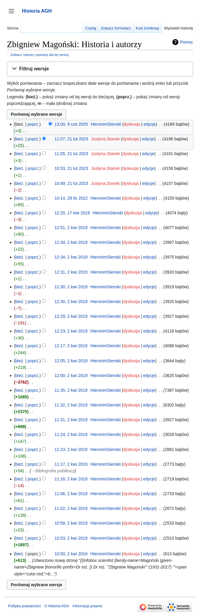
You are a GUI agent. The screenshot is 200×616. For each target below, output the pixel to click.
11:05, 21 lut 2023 (71, 153)
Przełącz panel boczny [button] (13, 14)
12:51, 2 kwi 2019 (71, 227)
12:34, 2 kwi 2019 (71, 242)
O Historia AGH (56, 606)
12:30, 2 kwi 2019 (71, 286)
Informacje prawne (87, 606)
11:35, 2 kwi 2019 (71, 390)
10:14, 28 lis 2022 (71, 198)
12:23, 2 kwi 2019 (71, 331)
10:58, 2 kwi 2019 (71, 523)
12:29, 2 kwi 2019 (71, 316)
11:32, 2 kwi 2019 (71, 405)
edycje (150, 124)
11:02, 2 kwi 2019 (71, 508)
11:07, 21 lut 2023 (71, 138)
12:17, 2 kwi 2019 (71, 345)
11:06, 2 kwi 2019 (71, 493)
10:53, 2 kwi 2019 (71, 538)
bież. (19, 138)
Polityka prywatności (24, 606)
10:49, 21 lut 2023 (71, 183)
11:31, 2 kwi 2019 (71, 419)
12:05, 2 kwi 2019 (71, 360)
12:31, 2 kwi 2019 (71, 272)
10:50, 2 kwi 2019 (71, 553)
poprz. (33, 124)
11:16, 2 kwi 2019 (71, 479)
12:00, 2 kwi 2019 (71, 375)
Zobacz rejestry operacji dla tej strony (40, 55)
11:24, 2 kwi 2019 (71, 434)
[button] (100, 69)
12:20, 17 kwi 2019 (72, 212)
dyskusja (132, 124)
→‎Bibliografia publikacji (53, 470)
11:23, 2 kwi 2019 (71, 449)
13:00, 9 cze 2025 (71, 124)
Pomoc (186, 42)
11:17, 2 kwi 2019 (71, 464)
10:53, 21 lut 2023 (71, 168)
